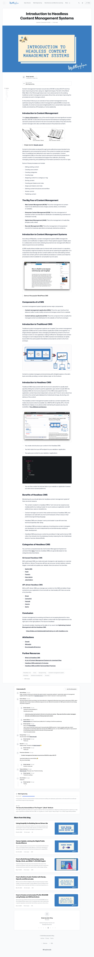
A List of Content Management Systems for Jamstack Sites (43, 660)
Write (88, 3)
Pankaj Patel (23, 735)
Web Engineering (37, 3)
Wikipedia (28, 644)
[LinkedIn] (36, 76)
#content (47, 675)
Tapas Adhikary (24, 769)
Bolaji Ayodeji (30, 77)
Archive (42, 938)
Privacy (47, 938)
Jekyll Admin (29, 580)
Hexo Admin (29, 577)
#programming (42, 673)
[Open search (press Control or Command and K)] (79, 3)
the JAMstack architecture (38, 407)
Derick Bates (23, 692)
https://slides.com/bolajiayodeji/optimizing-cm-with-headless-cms (47, 631)
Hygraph (27, 601)
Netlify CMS (28, 569)
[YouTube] (46, 928)
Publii (26, 572)
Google (27, 642)
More (67, 3)
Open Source (27, 3)
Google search (38, 145)
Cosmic (27, 604)
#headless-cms (27, 673)
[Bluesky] (55, 928)
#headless (25, 675)
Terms (51, 938)
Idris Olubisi (23, 778)
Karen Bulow (23, 699)
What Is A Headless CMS (32, 658)
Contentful (28, 599)
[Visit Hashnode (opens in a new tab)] (47, 949)
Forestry (27, 574)
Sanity (27, 607)
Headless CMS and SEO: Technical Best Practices (40, 666)
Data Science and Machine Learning (54, 3)
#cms (34, 673)
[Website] (48, 928)
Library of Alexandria (31, 117)
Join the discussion (71, 689)
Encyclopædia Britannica (32, 647)
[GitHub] (41, 928)
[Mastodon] (53, 928)
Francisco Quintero (24, 752)
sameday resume (39, 696)
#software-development (36, 675)
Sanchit (22, 743)
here (33, 551)
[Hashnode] (50, 928)
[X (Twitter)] (35, 76)
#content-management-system (56, 673)
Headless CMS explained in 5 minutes (36, 663)
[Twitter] (39, 928)
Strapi (27, 596)
